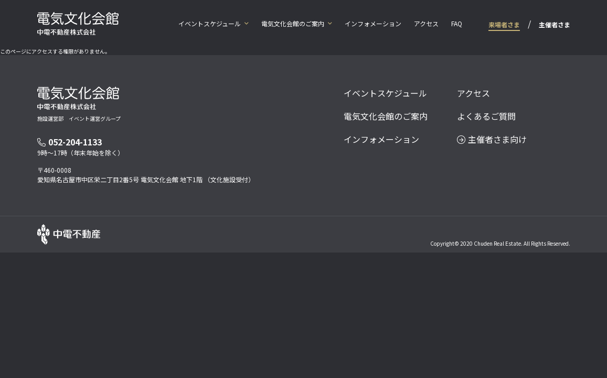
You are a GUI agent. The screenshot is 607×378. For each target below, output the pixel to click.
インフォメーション (373, 23)
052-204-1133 (69, 141)
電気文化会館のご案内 (292, 23)
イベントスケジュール (209, 23)
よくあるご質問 (486, 116)
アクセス (426, 23)
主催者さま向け (492, 139)
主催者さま (554, 24)
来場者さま (504, 24)
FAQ (456, 23)
